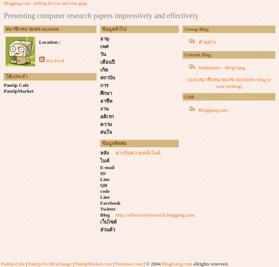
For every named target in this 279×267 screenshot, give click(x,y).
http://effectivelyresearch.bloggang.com (155, 215)
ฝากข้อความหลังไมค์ (138, 153)
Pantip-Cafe (13, 264)
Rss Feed (55, 60)
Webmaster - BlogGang (221, 67)
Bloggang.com (213, 110)
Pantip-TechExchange (50, 264)
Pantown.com (128, 264)
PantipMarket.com (93, 264)
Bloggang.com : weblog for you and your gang (45, 3)
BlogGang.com (177, 264)
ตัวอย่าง (207, 42)
